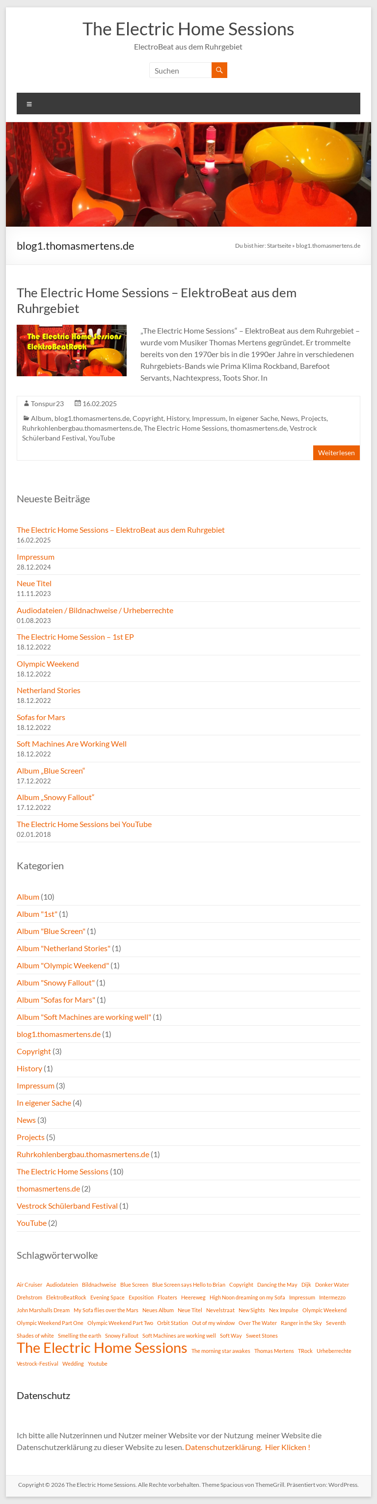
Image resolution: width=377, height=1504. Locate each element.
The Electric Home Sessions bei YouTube (84, 824)
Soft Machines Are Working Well (72, 743)
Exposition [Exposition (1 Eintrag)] (141, 1297)
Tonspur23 (47, 403)
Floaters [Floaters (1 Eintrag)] (167, 1297)
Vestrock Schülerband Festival (67, 1205)
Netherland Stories (49, 690)
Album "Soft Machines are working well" (84, 1016)
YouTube (101, 438)
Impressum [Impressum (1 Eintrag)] (302, 1297)
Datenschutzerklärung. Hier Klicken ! (247, 1447)
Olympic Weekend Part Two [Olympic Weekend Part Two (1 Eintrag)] (120, 1323)
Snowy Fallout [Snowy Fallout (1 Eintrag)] (121, 1335)
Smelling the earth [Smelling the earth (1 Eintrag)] (79, 1335)
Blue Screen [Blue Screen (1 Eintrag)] (134, 1284)
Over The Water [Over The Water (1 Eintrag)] (258, 1323)
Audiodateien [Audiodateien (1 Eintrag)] (62, 1284)
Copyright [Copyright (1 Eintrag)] (241, 1284)
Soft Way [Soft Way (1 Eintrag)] (231, 1335)
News (289, 418)
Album (41, 418)
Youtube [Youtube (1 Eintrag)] (98, 1363)
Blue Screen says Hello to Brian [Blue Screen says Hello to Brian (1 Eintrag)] (188, 1284)
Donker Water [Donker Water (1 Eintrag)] (332, 1284)
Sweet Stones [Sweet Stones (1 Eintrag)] (262, 1335)
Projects (313, 418)
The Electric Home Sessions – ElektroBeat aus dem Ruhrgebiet (121, 529)
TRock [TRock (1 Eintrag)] (305, 1351)
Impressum (209, 418)
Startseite (279, 245)
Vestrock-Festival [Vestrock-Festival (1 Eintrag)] (37, 1363)
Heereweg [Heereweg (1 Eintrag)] (193, 1297)
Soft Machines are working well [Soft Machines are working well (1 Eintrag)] (179, 1335)
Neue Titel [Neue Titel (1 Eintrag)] (190, 1310)
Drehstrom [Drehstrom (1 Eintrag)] (29, 1297)
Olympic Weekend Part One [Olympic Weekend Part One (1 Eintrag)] (50, 1323)
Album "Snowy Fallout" (56, 982)
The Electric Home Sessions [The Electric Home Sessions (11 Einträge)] (102, 1347)
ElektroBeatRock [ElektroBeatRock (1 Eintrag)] (66, 1297)
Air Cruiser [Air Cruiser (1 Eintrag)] (29, 1284)
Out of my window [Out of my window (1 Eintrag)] (213, 1323)
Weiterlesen (336, 452)
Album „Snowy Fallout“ (56, 797)
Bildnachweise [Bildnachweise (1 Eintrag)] (99, 1284)
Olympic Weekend (48, 663)
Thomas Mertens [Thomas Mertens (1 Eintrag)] (274, 1351)
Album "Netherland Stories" (63, 948)
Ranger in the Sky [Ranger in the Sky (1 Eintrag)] (301, 1323)
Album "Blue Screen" (51, 930)
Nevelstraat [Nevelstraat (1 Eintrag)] (220, 1310)
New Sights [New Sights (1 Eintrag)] (252, 1310)
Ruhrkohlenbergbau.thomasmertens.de (81, 428)
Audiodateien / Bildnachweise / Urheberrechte (95, 610)
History (177, 418)
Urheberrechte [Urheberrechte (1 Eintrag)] (334, 1351)
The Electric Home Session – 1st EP (75, 636)
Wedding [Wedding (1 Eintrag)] (73, 1363)
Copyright (148, 418)
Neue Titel (34, 583)
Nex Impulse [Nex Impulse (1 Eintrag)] (283, 1310)
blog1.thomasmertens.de (92, 418)
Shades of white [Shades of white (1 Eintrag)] (35, 1335)
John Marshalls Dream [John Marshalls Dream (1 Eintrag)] (43, 1310)
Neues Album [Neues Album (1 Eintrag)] (158, 1310)
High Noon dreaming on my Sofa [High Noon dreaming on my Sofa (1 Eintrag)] (247, 1297)
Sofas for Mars (41, 717)
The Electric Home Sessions (188, 28)
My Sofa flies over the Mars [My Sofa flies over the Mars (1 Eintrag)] (106, 1310)
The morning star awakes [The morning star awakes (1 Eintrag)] (220, 1351)
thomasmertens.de (258, 428)
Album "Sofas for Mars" (56, 999)
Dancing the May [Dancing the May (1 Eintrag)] (277, 1284)
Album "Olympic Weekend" (63, 965)
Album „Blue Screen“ (51, 770)
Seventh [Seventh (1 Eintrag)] (336, 1323)
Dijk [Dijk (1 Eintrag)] (306, 1284)
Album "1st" (37, 913)
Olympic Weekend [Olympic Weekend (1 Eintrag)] (324, 1310)
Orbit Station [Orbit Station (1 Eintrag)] (172, 1323)
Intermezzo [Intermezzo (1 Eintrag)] (332, 1297)
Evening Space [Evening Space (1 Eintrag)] (107, 1297)
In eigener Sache (253, 418)
